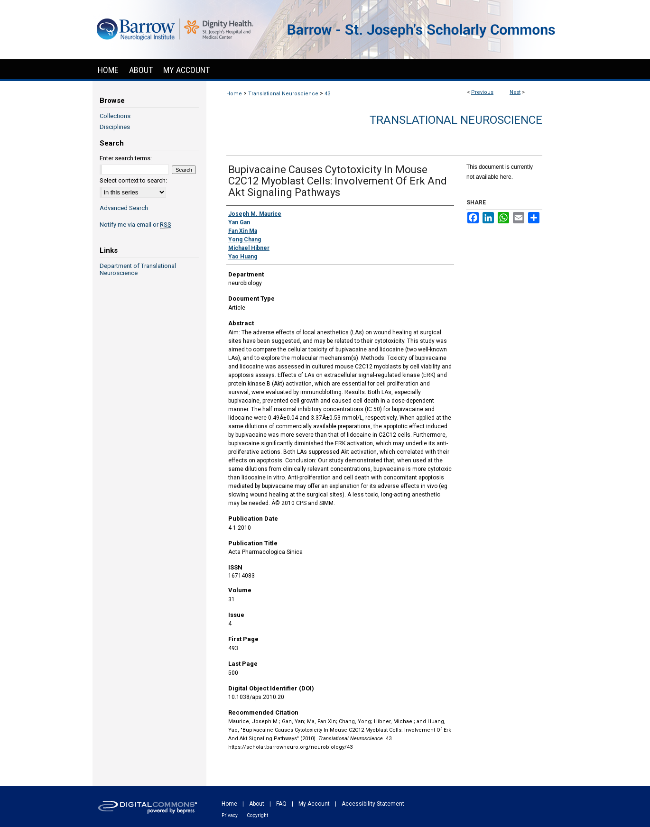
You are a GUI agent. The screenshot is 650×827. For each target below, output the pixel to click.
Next (515, 92)
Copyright (257, 815)
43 (327, 94)
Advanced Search (124, 207)
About (256, 803)
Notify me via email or (135, 224)
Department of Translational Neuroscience (138, 269)
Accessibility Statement (373, 803)
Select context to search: (133, 180)
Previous (482, 92)
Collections (115, 115)
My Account (314, 803)
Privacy (230, 815)
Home (234, 94)
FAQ (281, 803)
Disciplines (115, 126)
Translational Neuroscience (283, 94)
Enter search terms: (126, 158)
